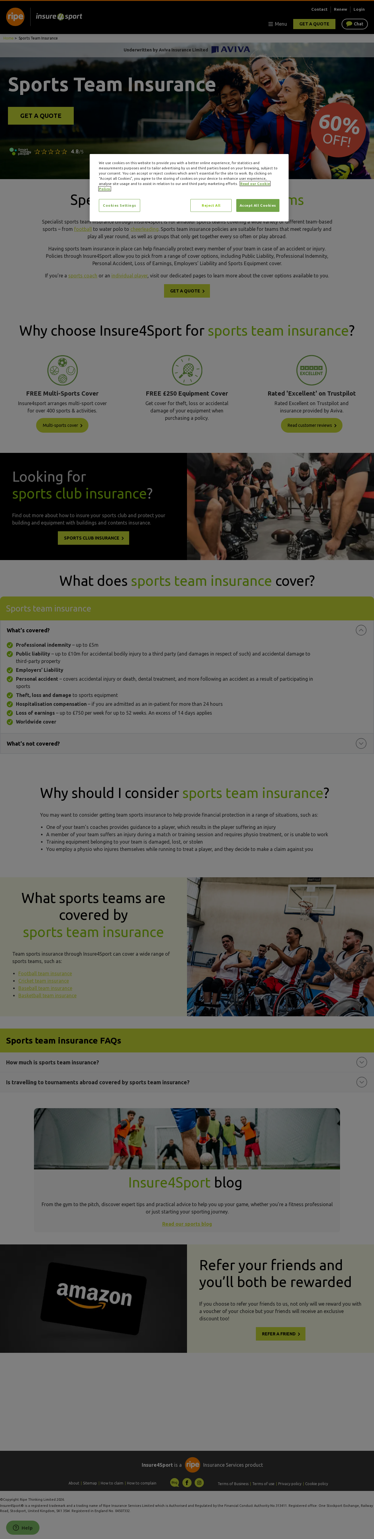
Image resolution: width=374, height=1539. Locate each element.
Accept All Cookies (258, 205)
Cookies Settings (119, 205)
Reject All (211, 205)
